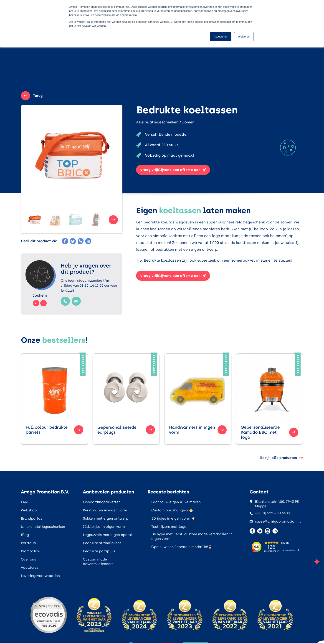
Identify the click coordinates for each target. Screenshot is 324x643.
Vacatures (29, 567)
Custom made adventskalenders (98, 561)
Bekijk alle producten (281, 458)
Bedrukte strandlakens (102, 543)
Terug (32, 95)
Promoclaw (30, 551)
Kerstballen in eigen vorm (105, 510)
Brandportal (31, 518)
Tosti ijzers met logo (168, 527)
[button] (34, 220)
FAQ (24, 502)
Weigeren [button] (244, 36)
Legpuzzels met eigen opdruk (108, 535)
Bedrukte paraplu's (99, 551)
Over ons (28, 559)
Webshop (29, 510)
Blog (25, 535)
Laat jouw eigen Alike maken (176, 502)
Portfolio (28, 543)
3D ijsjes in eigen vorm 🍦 (173, 518)
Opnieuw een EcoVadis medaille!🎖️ (181, 547)
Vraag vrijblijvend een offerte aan (173, 170)
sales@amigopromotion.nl (275, 521)
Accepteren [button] (221, 36)
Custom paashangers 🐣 (172, 510)
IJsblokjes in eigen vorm (104, 527)
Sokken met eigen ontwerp (105, 518)
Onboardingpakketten (101, 502)
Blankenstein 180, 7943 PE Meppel (274, 504)
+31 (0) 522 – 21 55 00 (270, 513)
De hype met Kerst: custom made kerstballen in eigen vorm (192, 536)
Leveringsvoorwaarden (40, 576)
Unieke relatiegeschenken (43, 527)
